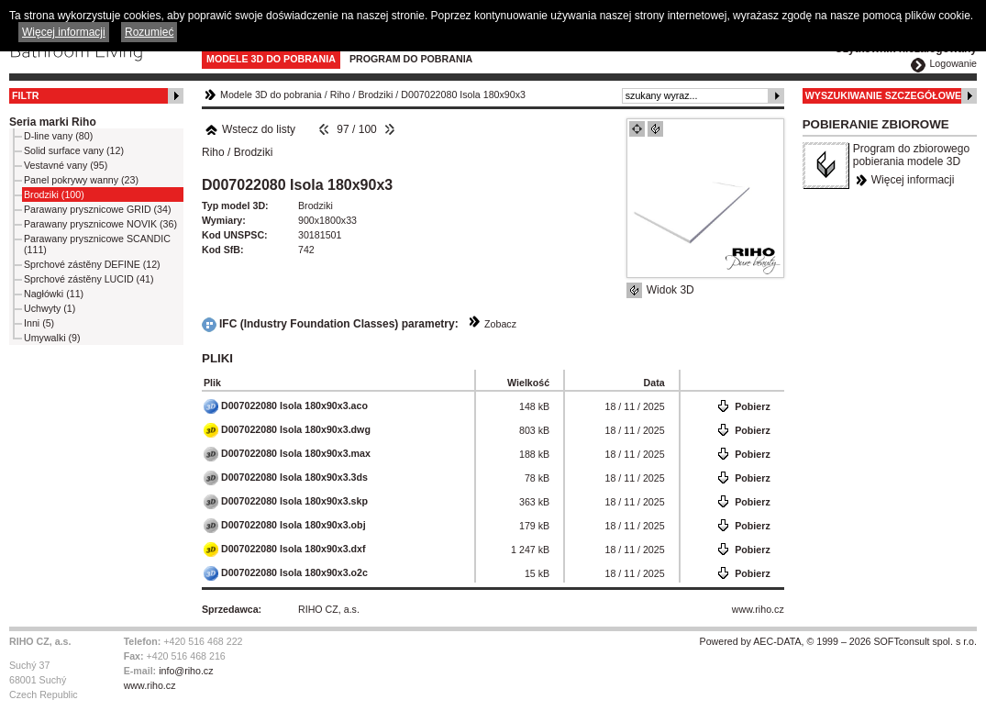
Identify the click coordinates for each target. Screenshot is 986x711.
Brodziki (376, 94)
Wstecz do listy (250, 129)
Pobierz (752, 406)
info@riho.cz (186, 670)
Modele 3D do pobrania (271, 58)
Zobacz (500, 323)
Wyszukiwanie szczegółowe (883, 95)
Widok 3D (670, 289)
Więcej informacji (913, 179)
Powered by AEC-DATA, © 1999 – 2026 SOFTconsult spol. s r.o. (838, 641)
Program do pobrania (410, 58)
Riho (340, 94)
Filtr (25, 95)
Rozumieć (149, 32)
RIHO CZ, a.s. (329, 609)
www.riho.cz (758, 609)
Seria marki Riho (52, 122)
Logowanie (953, 63)
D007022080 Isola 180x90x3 (463, 94)
